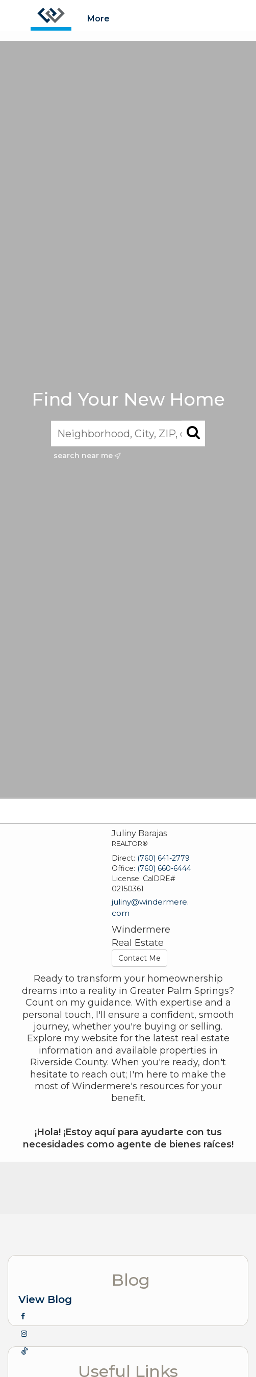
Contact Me (139, 958)
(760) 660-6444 (164, 868)
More (98, 18)
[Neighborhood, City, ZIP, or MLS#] (127, 433)
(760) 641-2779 (163, 858)
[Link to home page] (51, 15)
